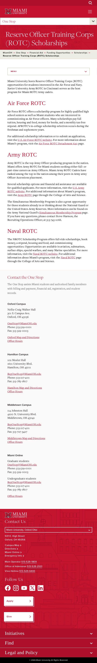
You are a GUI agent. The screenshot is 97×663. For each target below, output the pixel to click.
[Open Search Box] (90, 3)
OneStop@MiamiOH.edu (22, 323)
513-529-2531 (34, 566)
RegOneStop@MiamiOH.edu (24, 374)
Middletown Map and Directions (26, 438)
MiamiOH (7, 53)
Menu (14, 71)
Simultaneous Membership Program (60, 212)
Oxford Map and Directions (23, 337)
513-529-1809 (29, 561)
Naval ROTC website (45, 253)
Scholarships (80, 53)
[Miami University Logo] (16, 11)
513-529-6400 (27, 571)
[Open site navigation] (90, 11)
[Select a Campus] (48, 530)
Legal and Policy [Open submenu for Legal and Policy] (21, 652)
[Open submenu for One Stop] (93, 21)
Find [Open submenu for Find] (9, 642)
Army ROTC (25, 195)
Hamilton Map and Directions (24, 387)
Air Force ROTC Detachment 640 (58, 143)
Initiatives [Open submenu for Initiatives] (14, 633)
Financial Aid (36, 53)
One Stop (9, 21)
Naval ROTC (68, 257)
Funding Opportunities (58, 53)
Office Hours (15, 341)
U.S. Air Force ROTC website (35, 140)
